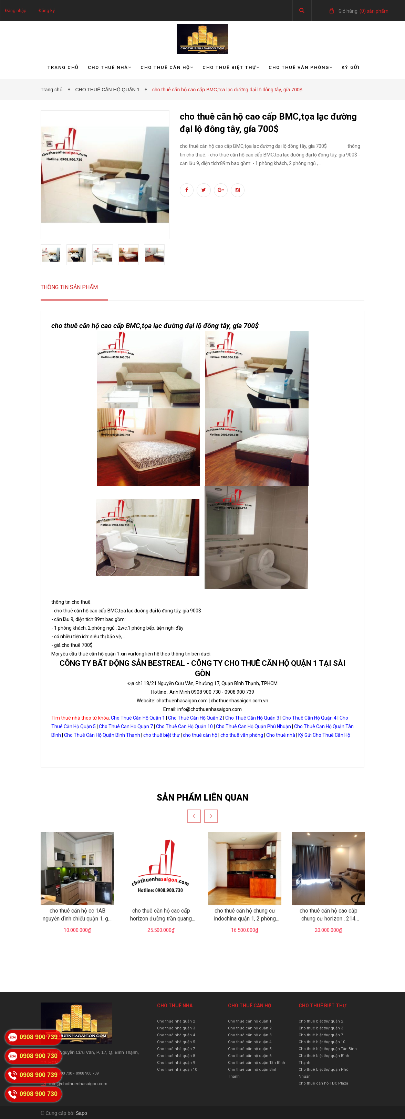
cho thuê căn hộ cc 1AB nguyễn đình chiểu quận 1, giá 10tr (77, 918)
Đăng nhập (16, 10)
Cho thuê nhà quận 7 (176, 1049)
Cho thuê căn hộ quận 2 (249, 1028)
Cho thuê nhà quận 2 (176, 1021)
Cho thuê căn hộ (167, 67)
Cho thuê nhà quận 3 (176, 1028)
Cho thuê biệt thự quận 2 (321, 1021)
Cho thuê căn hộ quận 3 (249, 1035)
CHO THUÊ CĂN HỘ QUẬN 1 (108, 89)
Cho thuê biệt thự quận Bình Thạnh (324, 1059)
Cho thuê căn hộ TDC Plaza (323, 1083)
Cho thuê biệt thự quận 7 (321, 1035)
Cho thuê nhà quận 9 (176, 1062)
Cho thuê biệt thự (231, 67)
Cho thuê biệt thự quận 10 (322, 1042)
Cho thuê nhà (110, 67)
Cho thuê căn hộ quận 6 (249, 1056)
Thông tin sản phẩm (69, 287)
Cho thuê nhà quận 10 (177, 1069)
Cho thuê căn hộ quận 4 (249, 1042)
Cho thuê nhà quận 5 (176, 1042)
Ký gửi (351, 67)
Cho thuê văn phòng (301, 67)
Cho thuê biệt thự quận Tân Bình (328, 1049)
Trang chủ (63, 67)
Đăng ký (47, 10)
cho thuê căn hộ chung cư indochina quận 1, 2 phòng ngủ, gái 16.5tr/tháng (245, 918)
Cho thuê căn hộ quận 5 (249, 1049)
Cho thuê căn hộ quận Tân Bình (256, 1062)
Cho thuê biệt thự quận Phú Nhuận (324, 1073)
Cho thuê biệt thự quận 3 (321, 1028)
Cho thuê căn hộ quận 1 (249, 1021)
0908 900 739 (87, 1073)
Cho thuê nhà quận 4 (176, 1035)
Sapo (81, 1113)
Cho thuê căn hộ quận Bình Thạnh (253, 1073)
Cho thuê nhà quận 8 (176, 1056)
